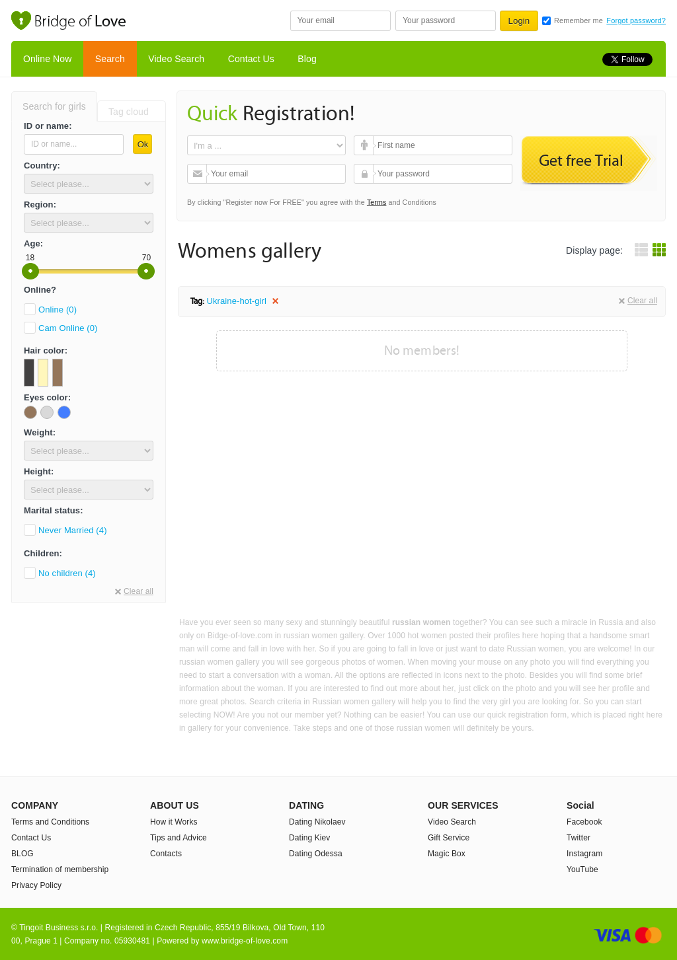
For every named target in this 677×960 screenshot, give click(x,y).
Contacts (166, 853)
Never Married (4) (72, 530)
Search (110, 59)
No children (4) (67, 573)
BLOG (22, 853)
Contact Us (251, 59)
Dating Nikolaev (317, 822)
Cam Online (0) (68, 328)
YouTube (582, 869)
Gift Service (448, 837)
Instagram (584, 853)
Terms (377, 202)
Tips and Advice (178, 837)
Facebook (584, 822)
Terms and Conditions (50, 822)
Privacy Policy (36, 885)
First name (365, 145)
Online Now (47, 59)
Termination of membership (59, 869)
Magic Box (446, 853)
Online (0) (57, 309)
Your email (199, 174)
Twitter (578, 837)
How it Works (174, 822)
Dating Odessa (315, 853)
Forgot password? (636, 20)
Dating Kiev (309, 837)
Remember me (578, 20)
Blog (307, 59)
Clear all (138, 591)
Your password (365, 174)
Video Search (176, 59)
